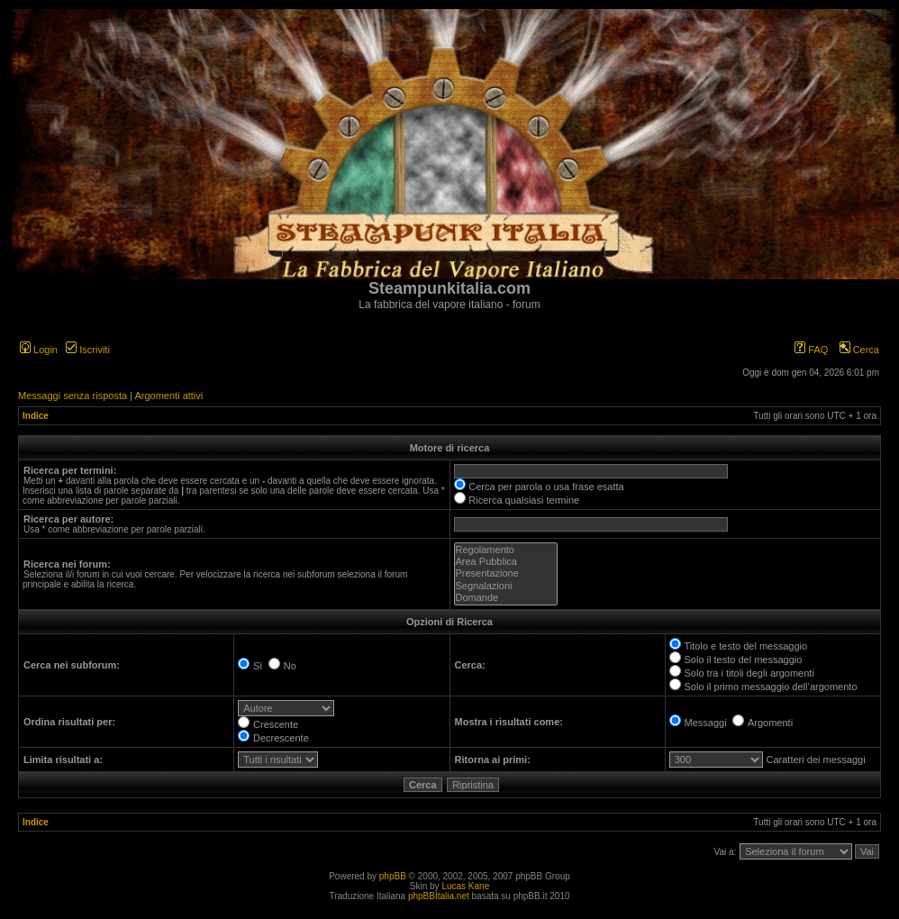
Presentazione (506, 573)
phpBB (392, 876)
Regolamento (506, 550)
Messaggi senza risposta (72, 395)
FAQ (811, 349)
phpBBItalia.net (438, 896)
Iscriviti (88, 349)
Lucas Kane (465, 886)
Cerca (859, 349)
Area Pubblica (506, 562)
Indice (36, 416)
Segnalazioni (506, 586)
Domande (506, 598)
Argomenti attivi (168, 395)
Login (39, 349)
